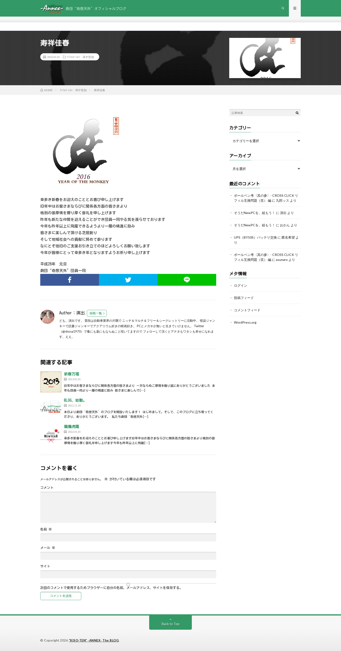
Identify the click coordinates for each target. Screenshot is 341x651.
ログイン (240, 285)
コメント (47, 487)
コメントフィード (247, 310)
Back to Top (170, 624)
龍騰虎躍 (71, 426)
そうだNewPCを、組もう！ (254, 213)
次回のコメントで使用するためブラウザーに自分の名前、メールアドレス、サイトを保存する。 (111, 587)
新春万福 (71, 374)
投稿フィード (244, 298)
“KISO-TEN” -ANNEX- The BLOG (94, 640)
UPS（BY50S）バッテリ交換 (255, 237)
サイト (45, 566)
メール (47, 547)
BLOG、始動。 (75, 400)
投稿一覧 (96, 313)
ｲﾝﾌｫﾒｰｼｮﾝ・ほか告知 (80, 56)
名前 (46, 529)
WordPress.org (245, 322)
